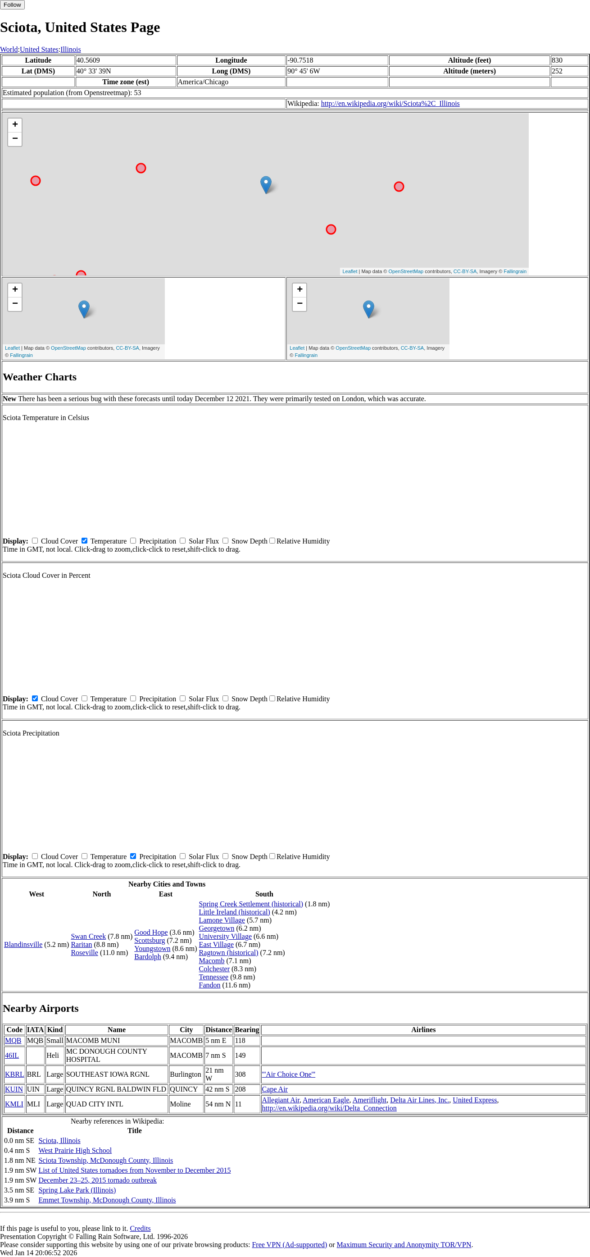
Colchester (214, 969)
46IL (12, 1055)
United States (39, 49)
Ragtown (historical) (229, 952)
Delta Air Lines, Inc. (419, 1100)
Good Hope (151, 932)
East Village (216, 944)
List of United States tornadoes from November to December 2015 (134, 1170)
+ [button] (15, 125)
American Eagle (326, 1100)
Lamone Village (222, 920)
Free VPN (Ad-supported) (289, 1244)
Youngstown (152, 948)
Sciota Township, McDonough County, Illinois (105, 1160)
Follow (12, 4)
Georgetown (217, 928)
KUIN (14, 1089)
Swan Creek (88, 936)
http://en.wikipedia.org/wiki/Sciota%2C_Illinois (390, 103)
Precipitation (157, 541)
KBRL (14, 1074)
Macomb (212, 960)
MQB (13, 1040)
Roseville (84, 952)
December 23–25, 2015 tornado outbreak (97, 1180)
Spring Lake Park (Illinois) (77, 1190)
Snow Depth (249, 541)
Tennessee (214, 977)
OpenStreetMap (406, 271)
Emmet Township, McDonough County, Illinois (107, 1200)
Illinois (70, 49)
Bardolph (147, 956)
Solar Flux (204, 541)
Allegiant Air (281, 1100)
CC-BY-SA (465, 271)
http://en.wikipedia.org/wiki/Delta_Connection (329, 1108)
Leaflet (349, 271)
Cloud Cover (59, 541)
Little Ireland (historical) (234, 912)
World (9, 49)
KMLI (14, 1104)
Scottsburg (149, 940)
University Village (225, 936)
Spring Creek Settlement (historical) (251, 904)
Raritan (81, 944)
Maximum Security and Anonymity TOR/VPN (404, 1244)
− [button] (15, 139)
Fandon (210, 985)
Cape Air (275, 1089)
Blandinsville (23, 944)
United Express (475, 1100)
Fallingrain (515, 271)
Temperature (109, 541)
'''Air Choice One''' (289, 1074)
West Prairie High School (75, 1150)
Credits (140, 1228)
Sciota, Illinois (59, 1140)
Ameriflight (370, 1100)
